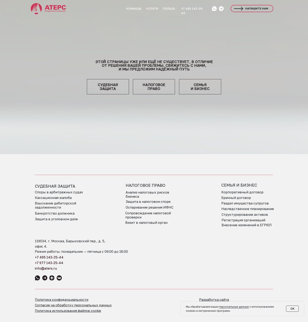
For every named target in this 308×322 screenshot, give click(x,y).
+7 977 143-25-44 (49, 263)
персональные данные (234, 306)
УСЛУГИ (152, 8)
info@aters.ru (46, 268)
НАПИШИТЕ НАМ (256, 8)
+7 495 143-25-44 (49, 257)
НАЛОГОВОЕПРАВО (154, 86)
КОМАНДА (133, 8)
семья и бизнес (200, 86)
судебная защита (108, 86)
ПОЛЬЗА (169, 8)
